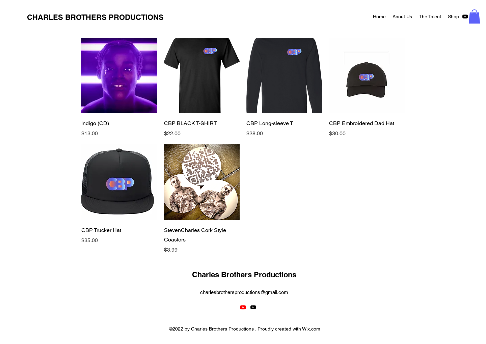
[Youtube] (243, 307)
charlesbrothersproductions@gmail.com (244, 292)
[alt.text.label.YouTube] (465, 16)
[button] (474, 16)
